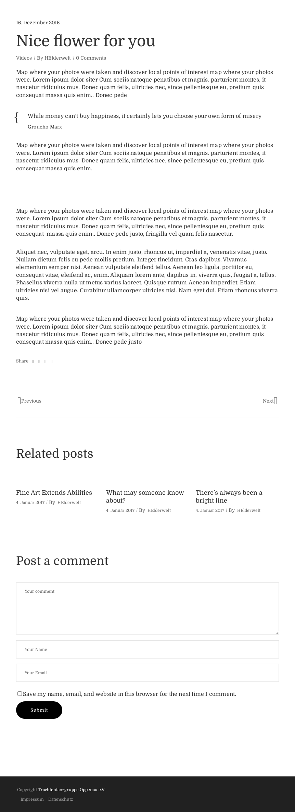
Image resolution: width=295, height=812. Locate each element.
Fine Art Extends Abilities (54, 492)
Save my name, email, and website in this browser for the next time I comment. (129, 694)
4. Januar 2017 (30, 502)
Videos (24, 58)
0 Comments (91, 58)
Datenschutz (60, 799)
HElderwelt (57, 58)
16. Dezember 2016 (38, 22)
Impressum (32, 799)
